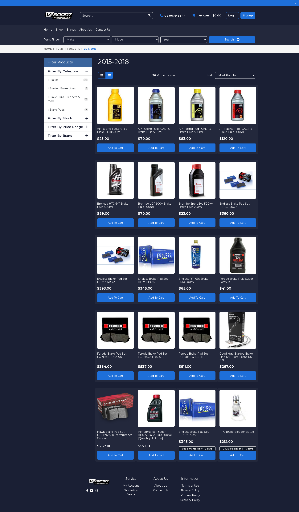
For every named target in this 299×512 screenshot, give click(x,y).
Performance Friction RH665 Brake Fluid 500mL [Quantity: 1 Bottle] (155, 435)
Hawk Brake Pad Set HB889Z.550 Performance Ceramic (115, 435)
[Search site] (149, 15)
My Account (131, 485)
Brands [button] (71, 29)
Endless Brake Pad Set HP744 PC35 (153, 280)
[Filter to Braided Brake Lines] (68, 88)
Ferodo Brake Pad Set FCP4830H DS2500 (152, 355)
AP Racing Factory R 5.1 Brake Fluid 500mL (113, 130)
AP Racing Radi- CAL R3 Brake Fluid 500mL (195, 130)
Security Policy (190, 500)
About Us (85, 29)
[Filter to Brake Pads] (68, 109)
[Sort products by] (235, 75)
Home (48, 29)
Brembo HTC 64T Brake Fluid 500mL (113, 205)
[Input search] (113, 15)
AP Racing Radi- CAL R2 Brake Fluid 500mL (154, 130)
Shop (59, 29)
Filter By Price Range (68, 127)
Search (232, 39)
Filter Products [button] (60, 62)
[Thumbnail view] (102, 75)
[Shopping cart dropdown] (206, 15)
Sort (209, 75)
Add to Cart (115, 147)
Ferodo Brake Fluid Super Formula (236, 280)
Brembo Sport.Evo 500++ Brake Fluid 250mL (196, 205)
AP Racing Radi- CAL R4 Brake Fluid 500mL (235, 130)
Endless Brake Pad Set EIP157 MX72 (234, 205)
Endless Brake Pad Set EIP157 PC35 (194, 433)
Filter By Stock (68, 118)
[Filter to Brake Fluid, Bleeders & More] (68, 99)
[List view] (109, 75)
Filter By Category (68, 71)
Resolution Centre (131, 492)
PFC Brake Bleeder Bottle (236, 431)
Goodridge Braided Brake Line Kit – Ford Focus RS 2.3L (236, 357)
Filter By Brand (68, 136)
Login (232, 15)
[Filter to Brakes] (68, 80)
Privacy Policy (190, 490)
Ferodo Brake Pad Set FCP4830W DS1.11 (193, 355)
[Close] (295, 3)
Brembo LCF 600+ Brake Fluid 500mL (154, 205)
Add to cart (197, 455)
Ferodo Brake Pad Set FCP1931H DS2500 (112, 355)
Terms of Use (190, 485)
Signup (248, 15)
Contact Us (103, 29)
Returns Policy (190, 495)
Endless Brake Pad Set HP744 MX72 (112, 280)
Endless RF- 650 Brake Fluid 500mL (194, 280)
